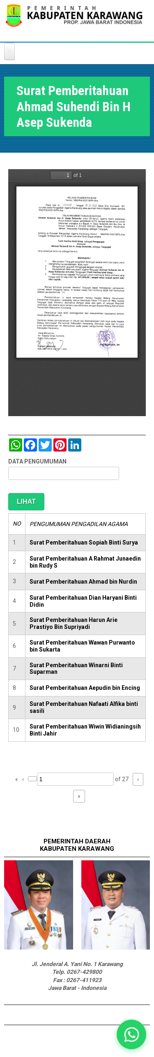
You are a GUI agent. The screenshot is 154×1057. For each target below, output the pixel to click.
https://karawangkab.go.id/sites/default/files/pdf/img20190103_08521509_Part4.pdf (77, 292)
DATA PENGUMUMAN (37, 461)
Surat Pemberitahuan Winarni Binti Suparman (76, 668)
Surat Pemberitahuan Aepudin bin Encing (85, 687)
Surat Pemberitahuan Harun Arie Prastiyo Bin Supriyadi (73, 623)
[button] (131, 1034)
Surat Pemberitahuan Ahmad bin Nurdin (83, 581)
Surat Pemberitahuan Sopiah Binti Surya (84, 542)
